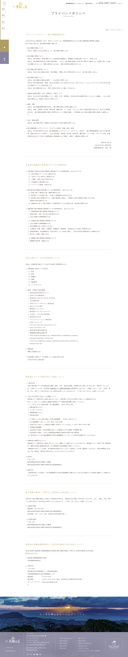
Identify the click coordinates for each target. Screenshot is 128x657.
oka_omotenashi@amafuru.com (35, 644)
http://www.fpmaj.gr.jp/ (50, 582)
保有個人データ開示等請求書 (60, 388)
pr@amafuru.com (31, 650)
